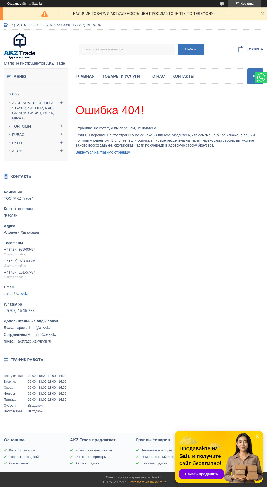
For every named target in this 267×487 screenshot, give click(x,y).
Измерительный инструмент (163, 457)
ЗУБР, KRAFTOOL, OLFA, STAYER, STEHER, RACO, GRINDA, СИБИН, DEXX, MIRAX (34, 110)
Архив (17, 151)
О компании (18, 463)
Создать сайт (16, 3)
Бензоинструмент (155, 463)
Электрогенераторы (91, 457)
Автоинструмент (88, 463)
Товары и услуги (121, 76)
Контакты (184, 76)
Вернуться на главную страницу (103, 152)
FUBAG (18, 134)
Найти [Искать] (190, 49)
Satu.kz (155, 477)
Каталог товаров (22, 450)
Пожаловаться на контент (147, 482)
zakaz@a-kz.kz (16, 294)
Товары (13, 94)
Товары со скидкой (24, 457)
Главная (85, 76)
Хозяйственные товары (93, 450)
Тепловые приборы (156, 450)
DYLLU (18, 143)
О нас (158, 76)
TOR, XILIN (21, 126)
